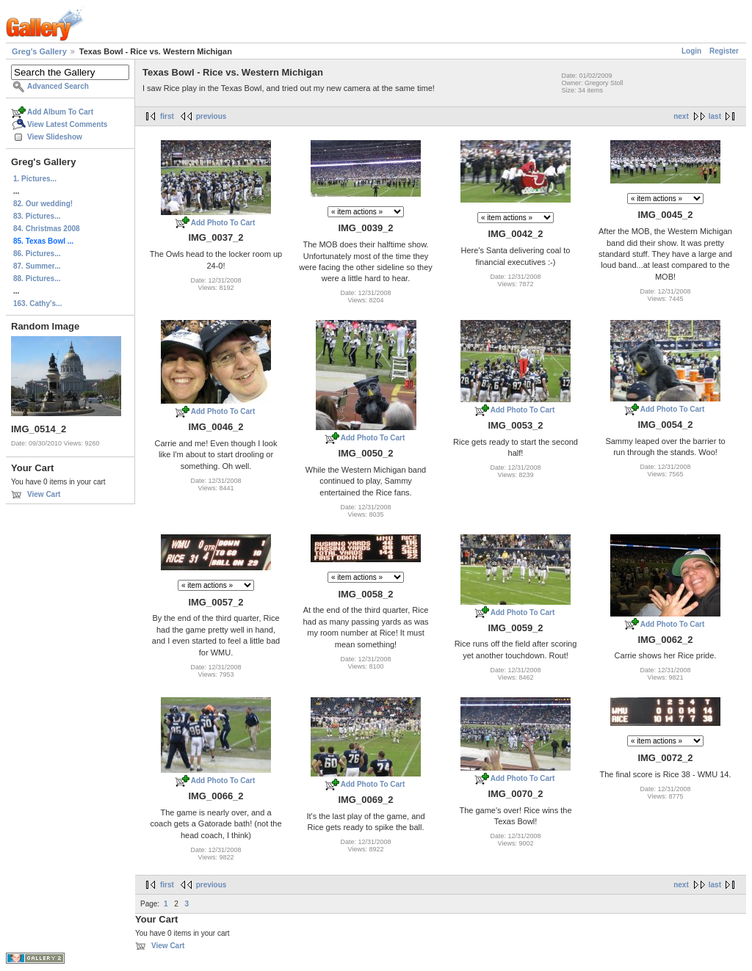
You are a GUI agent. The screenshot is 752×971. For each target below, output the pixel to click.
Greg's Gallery (39, 51)
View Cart (43, 494)
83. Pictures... (36, 216)
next (681, 116)
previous (211, 116)
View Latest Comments (67, 124)
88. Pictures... (36, 278)
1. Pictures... (35, 179)
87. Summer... (36, 266)
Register (724, 51)
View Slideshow (54, 137)
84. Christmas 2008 (46, 229)
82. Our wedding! (43, 204)
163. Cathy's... (37, 303)
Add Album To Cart (60, 112)
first (167, 116)
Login (691, 51)
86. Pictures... (36, 254)
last (715, 116)
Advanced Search (58, 86)
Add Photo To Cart (223, 223)
